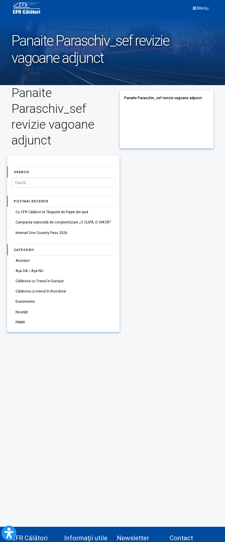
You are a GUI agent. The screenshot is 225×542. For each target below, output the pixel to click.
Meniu (201, 8)
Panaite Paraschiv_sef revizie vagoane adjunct (163, 98)
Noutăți (22, 312)
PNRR (20, 322)
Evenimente (25, 302)
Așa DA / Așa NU (29, 271)
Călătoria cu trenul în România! (41, 291)
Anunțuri (23, 261)
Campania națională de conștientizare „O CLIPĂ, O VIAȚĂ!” (63, 222)
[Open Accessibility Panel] (8, 533)
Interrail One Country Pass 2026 (41, 233)
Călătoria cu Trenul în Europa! (40, 281)
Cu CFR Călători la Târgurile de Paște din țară (52, 212)
